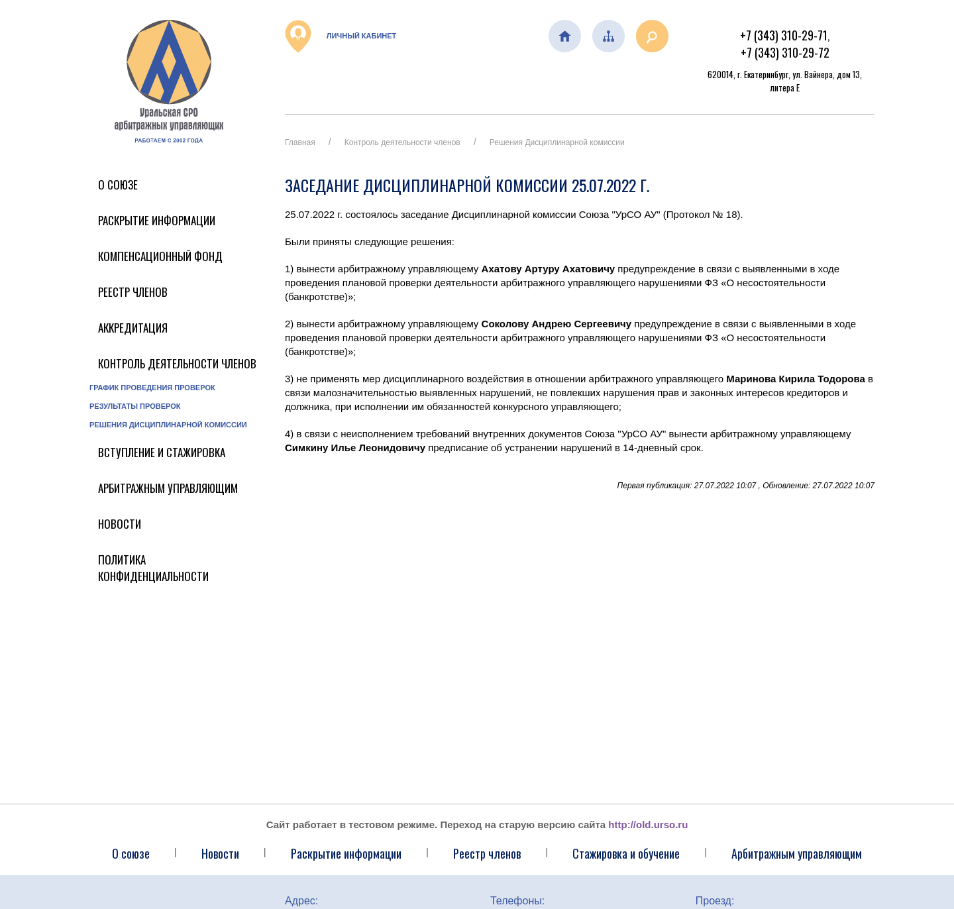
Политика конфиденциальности (153, 567)
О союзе (131, 853)
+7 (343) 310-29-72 (785, 52)
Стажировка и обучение (626, 853)
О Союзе (118, 184)
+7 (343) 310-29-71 (783, 35)
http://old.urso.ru (648, 824)
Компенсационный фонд (160, 256)
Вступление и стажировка (161, 452)
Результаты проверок (134, 406)
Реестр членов (133, 292)
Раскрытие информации (156, 220)
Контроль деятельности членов (177, 363)
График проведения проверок (152, 388)
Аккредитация (133, 327)
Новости (119, 523)
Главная (300, 142)
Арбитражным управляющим (168, 488)
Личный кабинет (340, 36)
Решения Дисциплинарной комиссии (168, 425)
